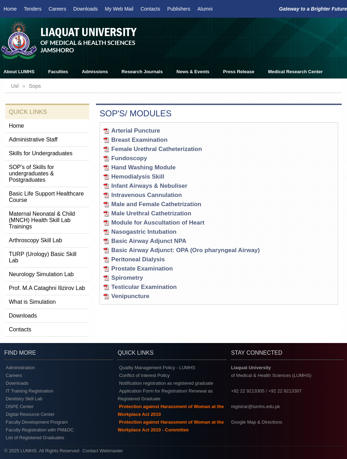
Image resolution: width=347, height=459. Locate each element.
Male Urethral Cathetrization (151, 213)
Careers (57, 9)
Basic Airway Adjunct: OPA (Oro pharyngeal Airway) (185, 250)
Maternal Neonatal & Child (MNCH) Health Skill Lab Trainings (42, 220)
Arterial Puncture (135, 130)
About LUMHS (19, 71)
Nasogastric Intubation (143, 231)
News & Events (192, 71)
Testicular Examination (144, 287)
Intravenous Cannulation (146, 195)
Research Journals (142, 71)
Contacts (150, 9)
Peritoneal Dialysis (138, 259)
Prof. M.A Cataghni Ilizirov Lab (47, 288)
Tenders (32, 9)
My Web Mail (119, 9)
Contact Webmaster (103, 450)
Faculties (58, 71)
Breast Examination (139, 139)
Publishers (178, 9)
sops (35, 86)
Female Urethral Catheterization (156, 149)
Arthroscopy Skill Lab (35, 240)
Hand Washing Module (143, 167)
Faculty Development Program (37, 422)
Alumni (205, 9)
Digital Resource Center (30, 414)
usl (15, 86)
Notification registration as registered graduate (166, 383)
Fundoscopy (129, 158)
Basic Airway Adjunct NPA (148, 241)
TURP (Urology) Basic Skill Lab (42, 257)
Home (10, 9)
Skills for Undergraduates (41, 153)
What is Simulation (32, 302)
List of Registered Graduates (35, 437)
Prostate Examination (142, 268)
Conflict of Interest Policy (144, 375)
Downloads (85, 9)
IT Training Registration (29, 391)
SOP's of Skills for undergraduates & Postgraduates (31, 173)
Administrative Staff (33, 139)
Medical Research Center (295, 71)
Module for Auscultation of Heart (157, 222)
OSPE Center (20, 406)
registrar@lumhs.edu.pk (255, 406)
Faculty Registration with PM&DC (40, 429)
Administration (20, 367)
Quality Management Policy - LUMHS (157, 367)
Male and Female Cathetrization (156, 204)
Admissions (95, 71)
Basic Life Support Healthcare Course (46, 197)
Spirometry (127, 277)
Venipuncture (130, 296)
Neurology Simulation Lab (41, 274)
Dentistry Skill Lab (24, 398)
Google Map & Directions (256, 422)
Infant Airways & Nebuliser (149, 185)
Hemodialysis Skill (137, 176)
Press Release (238, 71)
